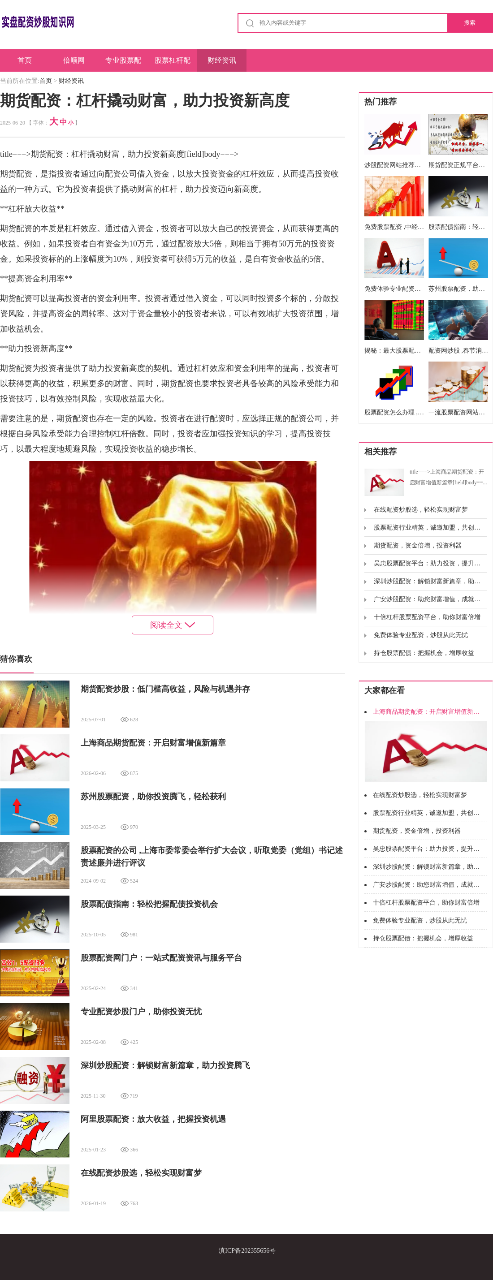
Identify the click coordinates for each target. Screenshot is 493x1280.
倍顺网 (74, 60)
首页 (24, 60)
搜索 (470, 22)
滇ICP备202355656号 (247, 1250)
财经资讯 (222, 60)
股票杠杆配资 (172, 64)
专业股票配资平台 (123, 64)
